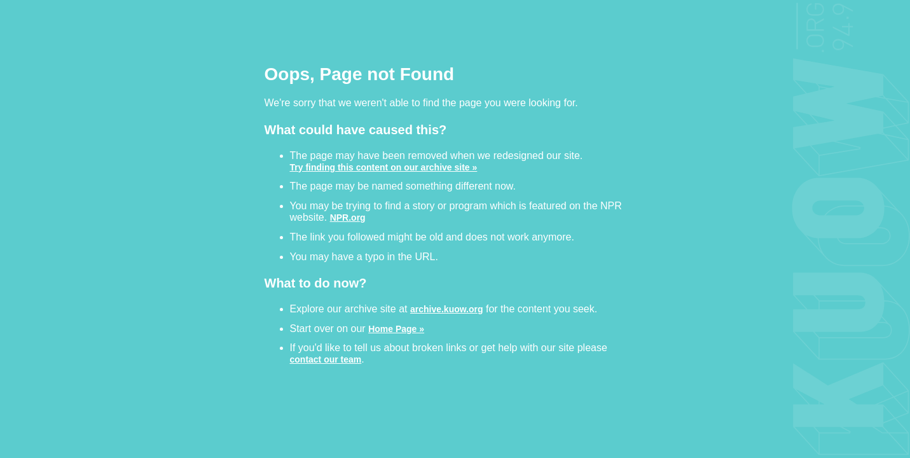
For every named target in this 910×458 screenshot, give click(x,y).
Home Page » (396, 328)
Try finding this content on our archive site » (384, 167)
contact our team (326, 359)
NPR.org (348, 217)
